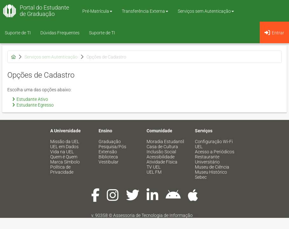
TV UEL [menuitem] (154, 167)
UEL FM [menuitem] (154, 172)
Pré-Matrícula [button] (97, 11)
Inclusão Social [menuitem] (161, 151)
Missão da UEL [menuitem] (64, 141)
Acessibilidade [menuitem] (161, 156)
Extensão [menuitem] (108, 151)
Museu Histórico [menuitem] (211, 172)
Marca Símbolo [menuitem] (65, 161)
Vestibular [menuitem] (109, 161)
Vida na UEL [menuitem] (62, 151)
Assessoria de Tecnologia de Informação (153, 215)
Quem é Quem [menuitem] (63, 156)
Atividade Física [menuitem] (162, 161)
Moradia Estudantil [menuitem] (165, 141)
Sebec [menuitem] (201, 177)
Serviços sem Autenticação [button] (206, 11)
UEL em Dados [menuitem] (64, 146)
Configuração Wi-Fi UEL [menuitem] (214, 144)
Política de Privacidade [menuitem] (61, 169)
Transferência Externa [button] (145, 11)
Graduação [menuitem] (110, 141)
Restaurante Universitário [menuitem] (207, 159)
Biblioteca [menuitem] (108, 156)
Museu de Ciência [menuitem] (212, 167)
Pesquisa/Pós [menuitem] (112, 146)
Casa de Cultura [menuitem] (162, 146)
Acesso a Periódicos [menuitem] (214, 151)
